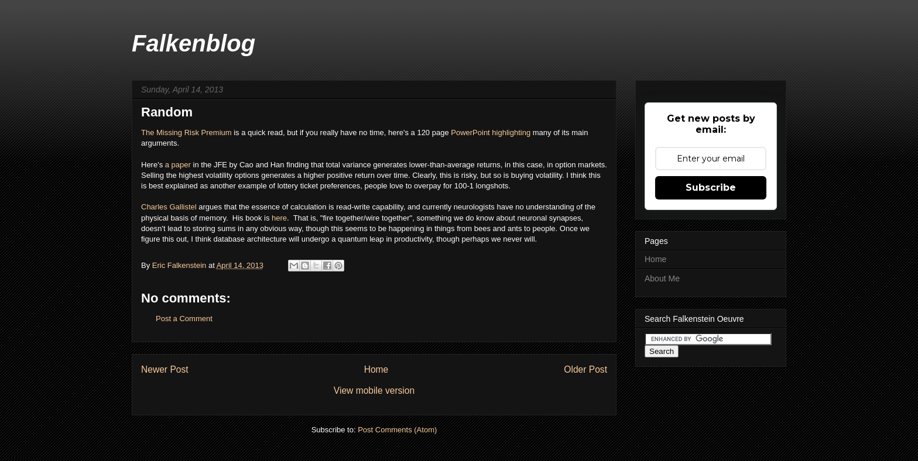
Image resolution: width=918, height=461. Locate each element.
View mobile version (374, 390)
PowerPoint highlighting (490, 132)
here (279, 218)
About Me (662, 278)
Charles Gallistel (169, 206)
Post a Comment (184, 318)
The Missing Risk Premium (186, 132)
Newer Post (165, 369)
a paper (178, 164)
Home (376, 369)
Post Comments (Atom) (397, 429)
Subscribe (711, 187)
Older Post (585, 369)
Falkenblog (193, 43)
